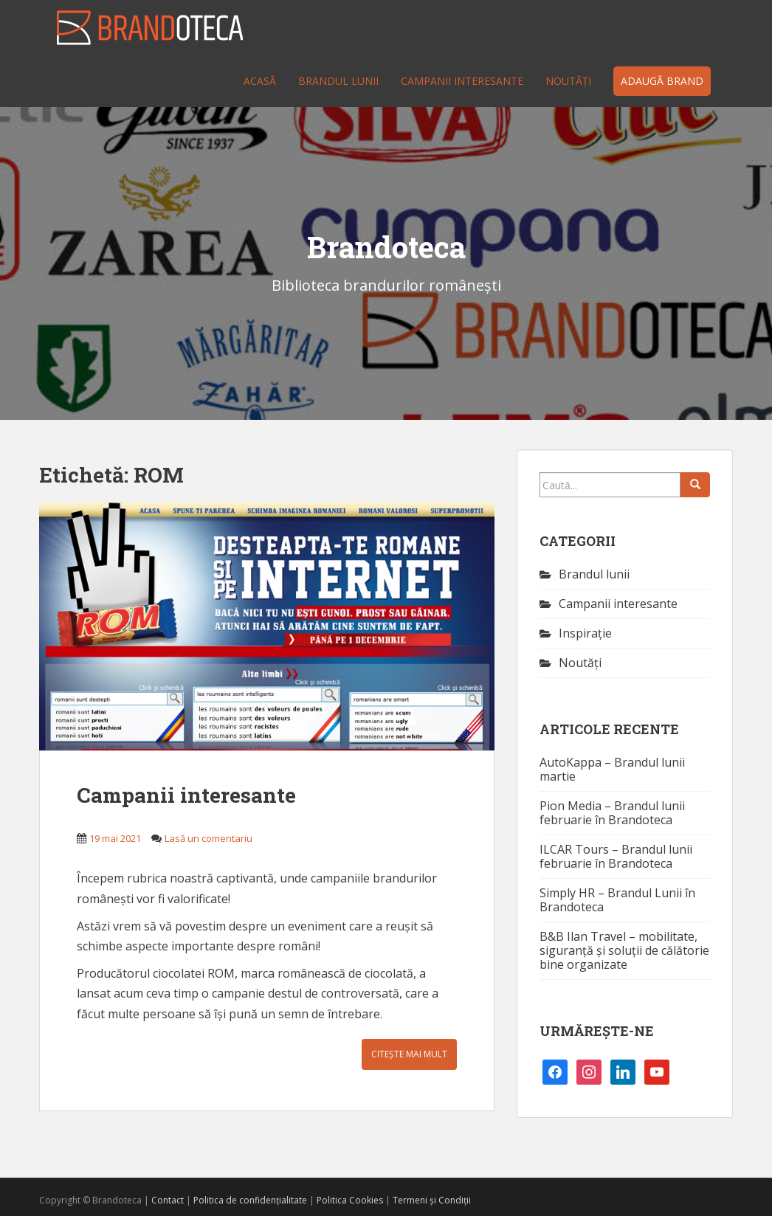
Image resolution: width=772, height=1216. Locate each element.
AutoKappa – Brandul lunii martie (612, 769)
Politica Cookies (350, 1200)
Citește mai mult (409, 1054)
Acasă (260, 81)
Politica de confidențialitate (250, 1200)
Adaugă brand (662, 81)
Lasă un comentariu (208, 838)
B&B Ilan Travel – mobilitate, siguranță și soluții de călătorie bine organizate (624, 950)
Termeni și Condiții (432, 1200)
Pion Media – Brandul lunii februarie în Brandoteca (612, 813)
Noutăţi (568, 81)
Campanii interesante (462, 81)
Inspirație (585, 633)
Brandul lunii (338, 81)
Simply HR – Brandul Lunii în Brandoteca (617, 900)
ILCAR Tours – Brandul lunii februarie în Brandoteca (616, 856)
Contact (167, 1200)
